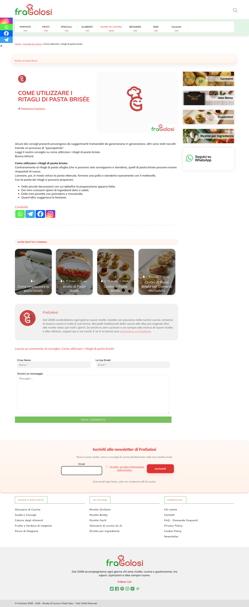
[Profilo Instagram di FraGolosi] (127, 589)
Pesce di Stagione (26, 531)
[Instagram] (6, 21)
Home (18, 44)
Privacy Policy (173, 525)
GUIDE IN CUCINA (111, 26)
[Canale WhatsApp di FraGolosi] (138, 589)
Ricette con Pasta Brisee (26, 60)
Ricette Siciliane (100, 509)
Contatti (177, 26)
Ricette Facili (98, 520)
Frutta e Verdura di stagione (33, 525)
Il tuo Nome (54, 363)
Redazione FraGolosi (33, 108)
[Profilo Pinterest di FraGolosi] (122, 589)
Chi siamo (170, 509)
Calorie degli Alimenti (29, 520)
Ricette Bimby (99, 514)
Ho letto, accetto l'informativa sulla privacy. (126, 468)
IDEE (156, 26)
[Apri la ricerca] (235, 10)
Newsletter (171, 536)
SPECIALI (66, 26)
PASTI (46, 26)
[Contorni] (208, 79)
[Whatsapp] (6, 27)
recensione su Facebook (135, 331)
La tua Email (132, 363)
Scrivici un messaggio (93, 392)
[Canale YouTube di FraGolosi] (133, 589)
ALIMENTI (87, 26)
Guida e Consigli (25, 514)
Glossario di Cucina (27, 509)
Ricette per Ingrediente (105, 531)
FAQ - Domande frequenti (181, 520)
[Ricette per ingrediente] (208, 136)
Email (81, 464)
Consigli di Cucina (32, 44)
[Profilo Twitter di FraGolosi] (112, 589)
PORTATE (25, 26)
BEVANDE (135, 26)
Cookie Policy (173, 531)
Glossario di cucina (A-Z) (106, 525)
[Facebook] (6, 33)
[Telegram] (6, 40)
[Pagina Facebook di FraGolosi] (117, 589)
